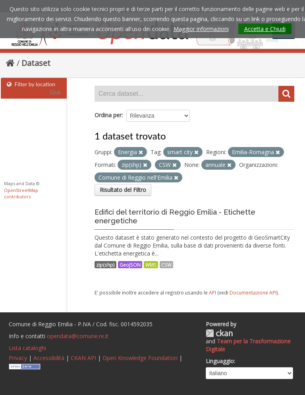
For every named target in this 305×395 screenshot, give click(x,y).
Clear (55, 92)
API (212, 292)
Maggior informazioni (201, 29)
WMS (150, 264)
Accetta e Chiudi (265, 29)
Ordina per (108, 115)
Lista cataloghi (27, 348)
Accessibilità (48, 358)
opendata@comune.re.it (77, 336)
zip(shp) (105, 264)
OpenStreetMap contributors (21, 193)
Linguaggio (220, 361)
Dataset (35, 63)
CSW (166, 264)
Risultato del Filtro (123, 190)
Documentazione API (253, 292)
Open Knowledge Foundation (140, 358)
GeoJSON (130, 264)
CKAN (219, 333)
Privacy (18, 358)
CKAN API (83, 358)
